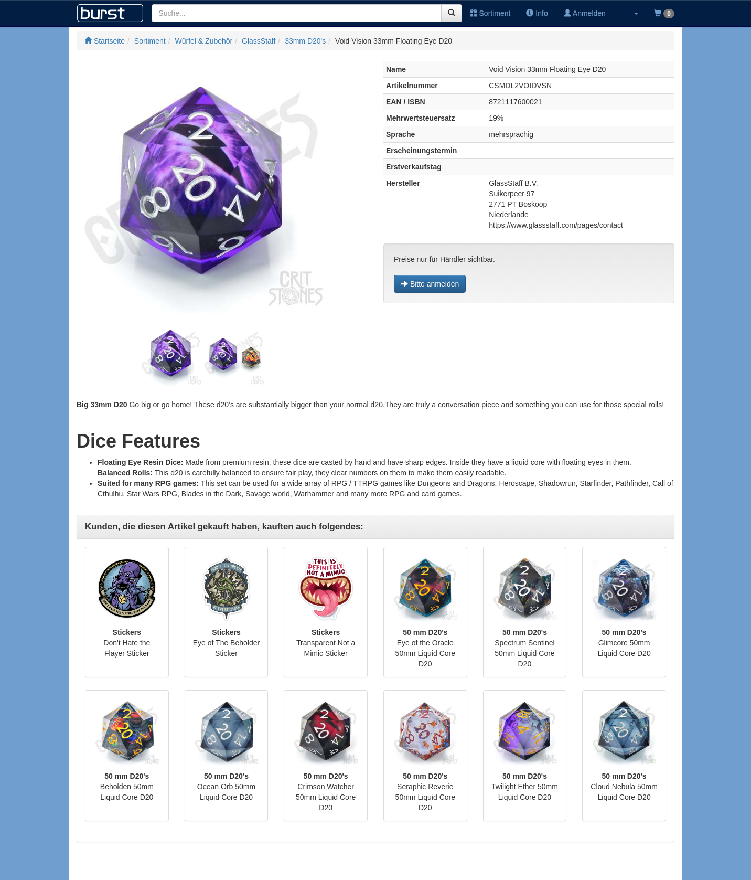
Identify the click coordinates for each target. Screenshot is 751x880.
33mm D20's (305, 41)
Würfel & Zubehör (204, 41)
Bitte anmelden (430, 284)
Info (537, 13)
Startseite (104, 41)
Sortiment (490, 13)
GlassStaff (258, 41)
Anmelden (585, 13)
